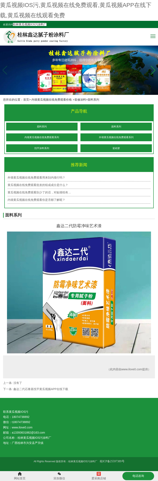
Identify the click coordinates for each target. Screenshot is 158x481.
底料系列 (42, 126)
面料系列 (116, 126)
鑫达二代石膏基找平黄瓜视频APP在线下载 (40, 389)
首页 (26, 99)
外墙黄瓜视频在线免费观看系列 (116, 137)
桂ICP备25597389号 (112, 461)
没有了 (17, 383)
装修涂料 (80, 99)
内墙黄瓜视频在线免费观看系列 (41, 137)
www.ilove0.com (131, 369)
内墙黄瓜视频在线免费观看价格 (51, 99)
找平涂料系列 (41, 148)
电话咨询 (138, 475)
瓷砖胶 (116, 148)
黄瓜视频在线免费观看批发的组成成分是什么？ (38, 185)
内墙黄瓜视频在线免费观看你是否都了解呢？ (36, 199)
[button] (153, 70)
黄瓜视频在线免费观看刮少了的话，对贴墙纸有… (39, 192)
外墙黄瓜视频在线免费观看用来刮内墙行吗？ (36, 177)
